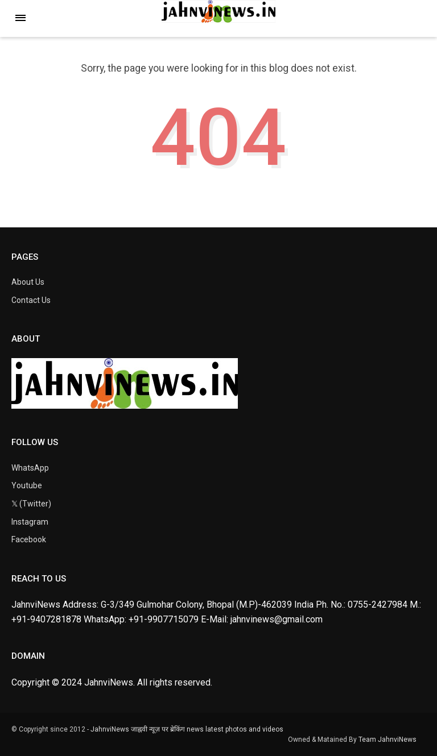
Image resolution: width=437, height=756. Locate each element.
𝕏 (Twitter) (31, 503)
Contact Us (31, 300)
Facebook (28, 539)
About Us (27, 281)
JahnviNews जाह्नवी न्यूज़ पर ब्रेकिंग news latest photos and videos (186, 729)
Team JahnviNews (387, 739)
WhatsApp (30, 467)
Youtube (26, 485)
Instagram (29, 521)
